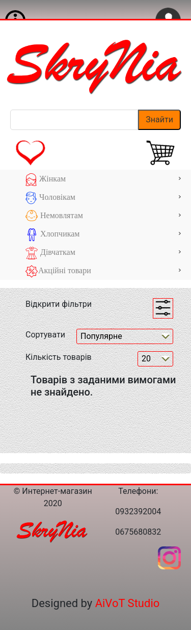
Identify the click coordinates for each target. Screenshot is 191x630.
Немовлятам (103, 216)
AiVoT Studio (127, 603)
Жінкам (103, 179)
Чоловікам (103, 198)
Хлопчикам (103, 234)
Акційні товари (103, 271)
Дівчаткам (103, 253)
